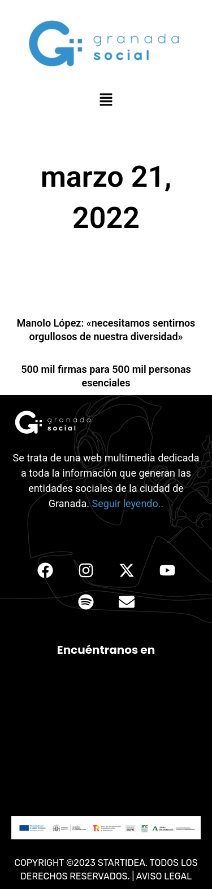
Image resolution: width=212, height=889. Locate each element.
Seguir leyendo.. (127, 503)
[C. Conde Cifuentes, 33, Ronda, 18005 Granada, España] (106, 736)
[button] (105, 100)
